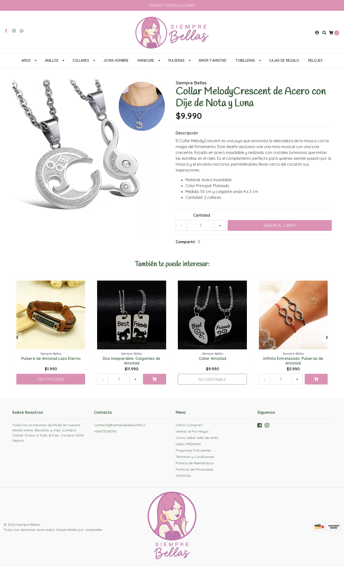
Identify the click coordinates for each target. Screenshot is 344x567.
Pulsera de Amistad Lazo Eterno (51, 358)
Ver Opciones (50, 379)
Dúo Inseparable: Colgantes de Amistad (131, 360)
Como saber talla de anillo (197, 437)
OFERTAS (183, 476)
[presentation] (17, 337)
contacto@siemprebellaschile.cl (119, 425)
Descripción (187, 133)
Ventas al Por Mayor (192, 431)
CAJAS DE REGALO (284, 60)
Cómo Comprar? (189, 425)
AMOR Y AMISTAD (212, 60)
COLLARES (80, 60)
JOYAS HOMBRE (116, 60)
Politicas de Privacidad (194, 469)
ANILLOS (51, 60)
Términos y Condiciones (195, 457)
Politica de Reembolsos (195, 463)
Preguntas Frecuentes (193, 450)
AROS (25, 60)
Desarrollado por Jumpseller (79, 529)
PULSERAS (176, 60)
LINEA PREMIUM (188, 444)
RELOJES (315, 60)
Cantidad (201, 215)
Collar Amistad (212, 358)
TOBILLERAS (245, 60)
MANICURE (146, 60)
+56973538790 (105, 431)
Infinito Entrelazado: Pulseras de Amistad (293, 360)
